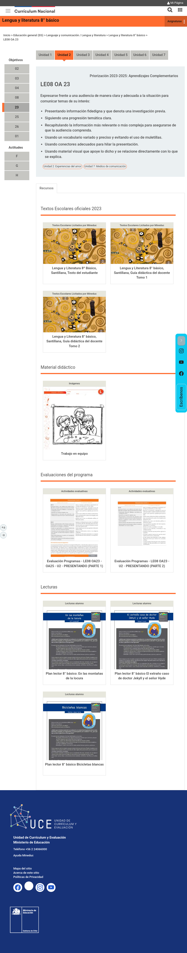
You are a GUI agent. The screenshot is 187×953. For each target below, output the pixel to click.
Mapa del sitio (22, 868)
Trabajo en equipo (74, 454)
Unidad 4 (102, 55)
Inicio (6, 35)
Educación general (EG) (28, 35)
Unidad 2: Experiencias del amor (63, 166)
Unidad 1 (45, 55)
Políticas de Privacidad (28, 877)
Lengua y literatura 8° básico (30, 20)
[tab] (168, 7)
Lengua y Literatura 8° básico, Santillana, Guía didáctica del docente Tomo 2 (74, 341)
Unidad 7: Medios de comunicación (105, 166)
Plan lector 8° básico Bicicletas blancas (74, 764)
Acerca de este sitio (26, 872)
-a (4, 534)
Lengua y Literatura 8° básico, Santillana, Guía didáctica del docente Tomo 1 (142, 273)
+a (4, 527)
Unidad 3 (83, 55)
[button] (168, 7)
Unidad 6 (139, 55)
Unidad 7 (158, 55)
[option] (181, 351)
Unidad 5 (120, 55)
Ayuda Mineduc (23, 855)
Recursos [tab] (47, 188)
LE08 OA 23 (10, 39)
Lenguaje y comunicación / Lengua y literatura (75, 35)
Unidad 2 (64, 55)
